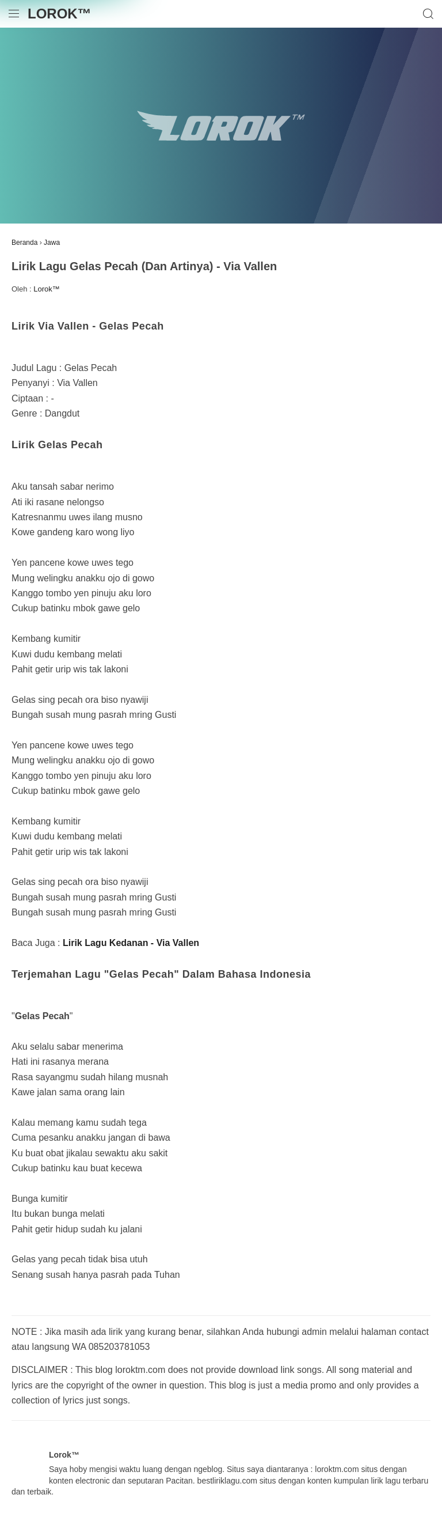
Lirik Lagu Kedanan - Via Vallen (131, 943)
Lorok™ (60, 13)
